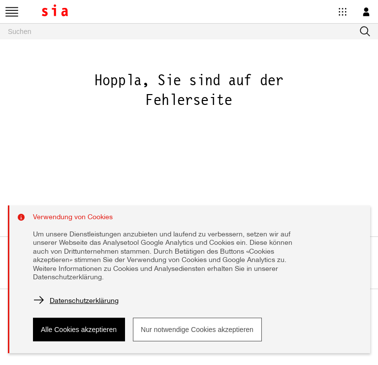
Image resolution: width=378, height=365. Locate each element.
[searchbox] (189, 31)
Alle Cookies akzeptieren (79, 329)
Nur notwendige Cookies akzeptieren (197, 329)
